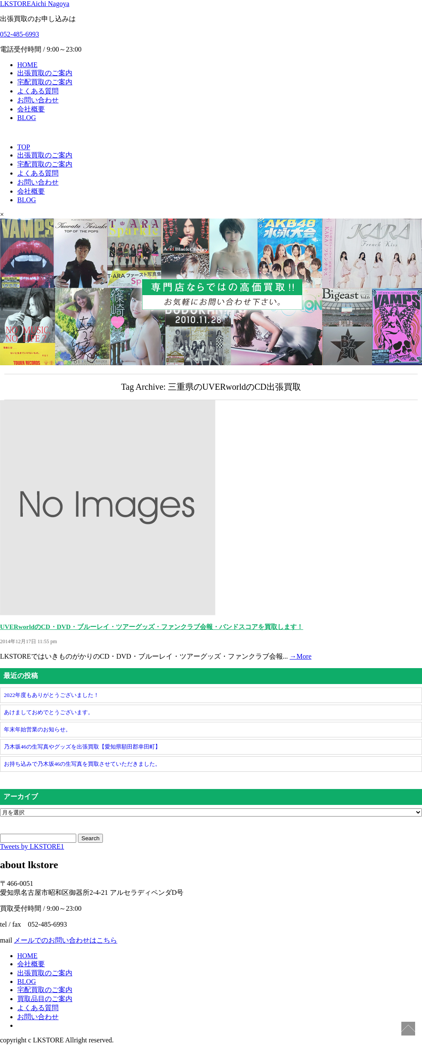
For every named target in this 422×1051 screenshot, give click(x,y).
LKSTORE (34, 3)
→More (301, 656)
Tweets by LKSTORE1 (32, 846)
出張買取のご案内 (44, 73)
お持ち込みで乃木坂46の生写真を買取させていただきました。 (82, 764)
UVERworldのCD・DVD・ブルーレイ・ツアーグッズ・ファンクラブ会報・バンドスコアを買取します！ (151, 626)
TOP (23, 147)
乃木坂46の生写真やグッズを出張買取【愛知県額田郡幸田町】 (82, 746)
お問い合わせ (38, 100)
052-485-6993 (19, 34)
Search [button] (90, 838)
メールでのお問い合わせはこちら (65, 940)
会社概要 (31, 109)
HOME (27, 64)
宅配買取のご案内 (44, 82)
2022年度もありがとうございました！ (51, 695)
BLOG (26, 117)
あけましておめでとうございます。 (48, 712)
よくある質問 (38, 91)
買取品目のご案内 (44, 998)
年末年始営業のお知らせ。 (37, 729)
